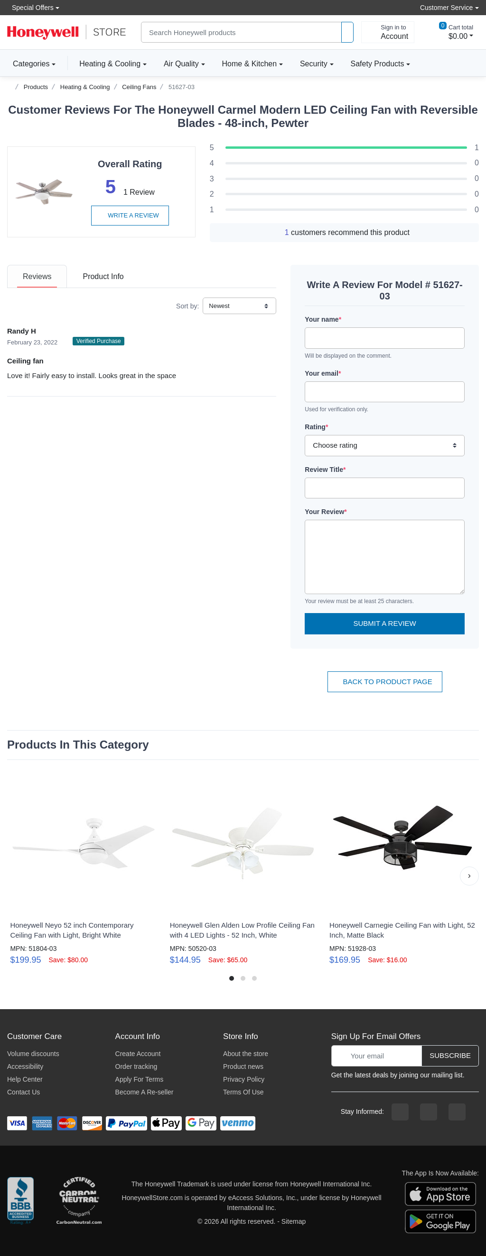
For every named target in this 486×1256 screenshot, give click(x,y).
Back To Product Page (384, 682)
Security (313, 64)
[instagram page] (428, 1111)
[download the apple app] (440, 1193)
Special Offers (30, 7)
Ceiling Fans (139, 86)
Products (36, 86)
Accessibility (25, 1066)
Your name (323, 319)
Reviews (37, 276)
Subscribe (450, 1055)
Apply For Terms (139, 1079)
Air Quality (181, 64)
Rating (316, 427)
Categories (28, 63)
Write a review (130, 215)
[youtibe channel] (457, 1111)
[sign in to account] (387, 32)
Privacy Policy (243, 1079)
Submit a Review (385, 623)
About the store (245, 1053)
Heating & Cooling (109, 64)
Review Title (325, 469)
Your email (323, 373)
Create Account (138, 1053)
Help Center (25, 1079)
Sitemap (293, 1221)
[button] (469, 876)
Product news (243, 1066)
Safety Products (377, 64)
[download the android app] (440, 1221)
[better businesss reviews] (20, 1203)
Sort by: (187, 306)
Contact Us (23, 1092)
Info (103, 276)
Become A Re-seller (144, 1092)
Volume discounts (33, 1053)
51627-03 (181, 86)
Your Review (325, 511)
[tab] (37, 276)
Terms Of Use (243, 1092)
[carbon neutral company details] (78, 1203)
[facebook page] (400, 1111)
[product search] (347, 32)
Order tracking (136, 1066)
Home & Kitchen (249, 64)
